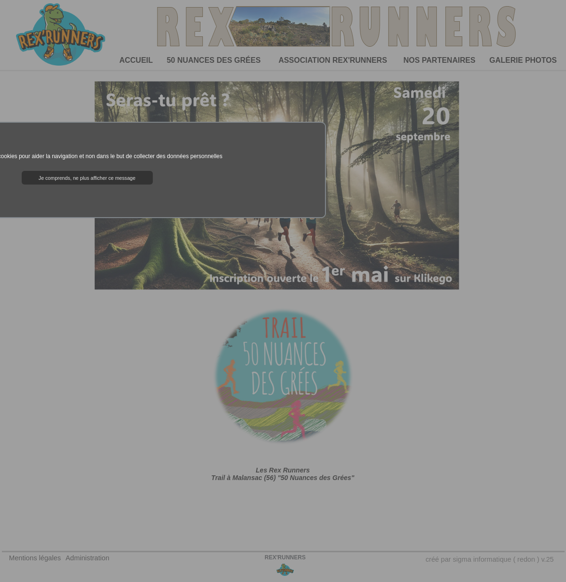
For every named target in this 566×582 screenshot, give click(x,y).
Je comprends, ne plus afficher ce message (87, 178)
